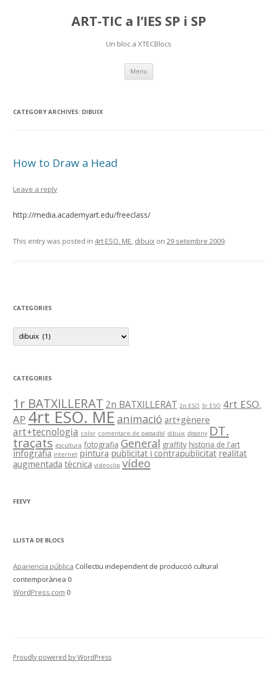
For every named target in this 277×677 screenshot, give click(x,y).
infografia (32, 453)
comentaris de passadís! (131, 433)
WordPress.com (39, 592)
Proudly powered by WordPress (62, 657)
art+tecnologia (45, 432)
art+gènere (187, 420)
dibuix (145, 241)
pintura (94, 453)
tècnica (78, 464)
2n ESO (190, 406)
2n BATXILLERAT (141, 404)
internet (65, 454)
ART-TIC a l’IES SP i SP (138, 21)
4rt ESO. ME (113, 241)
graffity (174, 444)
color (88, 433)
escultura (68, 445)
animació (139, 419)
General (140, 443)
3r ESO (211, 406)
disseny (197, 433)
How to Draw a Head (65, 163)
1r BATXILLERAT (58, 403)
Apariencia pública (43, 566)
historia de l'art (214, 444)
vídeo (136, 463)
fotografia (101, 444)
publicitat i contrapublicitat (163, 453)
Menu (138, 71)
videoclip (107, 465)
